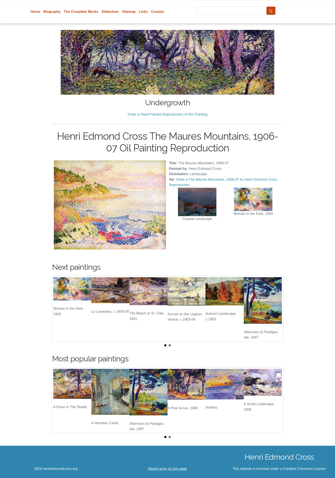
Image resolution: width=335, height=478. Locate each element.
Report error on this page (167, 469)
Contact (157, 11)
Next (276, 308)
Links (143, 11)
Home (35, 11)
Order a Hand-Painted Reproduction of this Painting (167, 114)
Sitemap (128, 11)
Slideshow (110, 11)
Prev (58, 308)
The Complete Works (81, 11)
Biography (52, 11)
